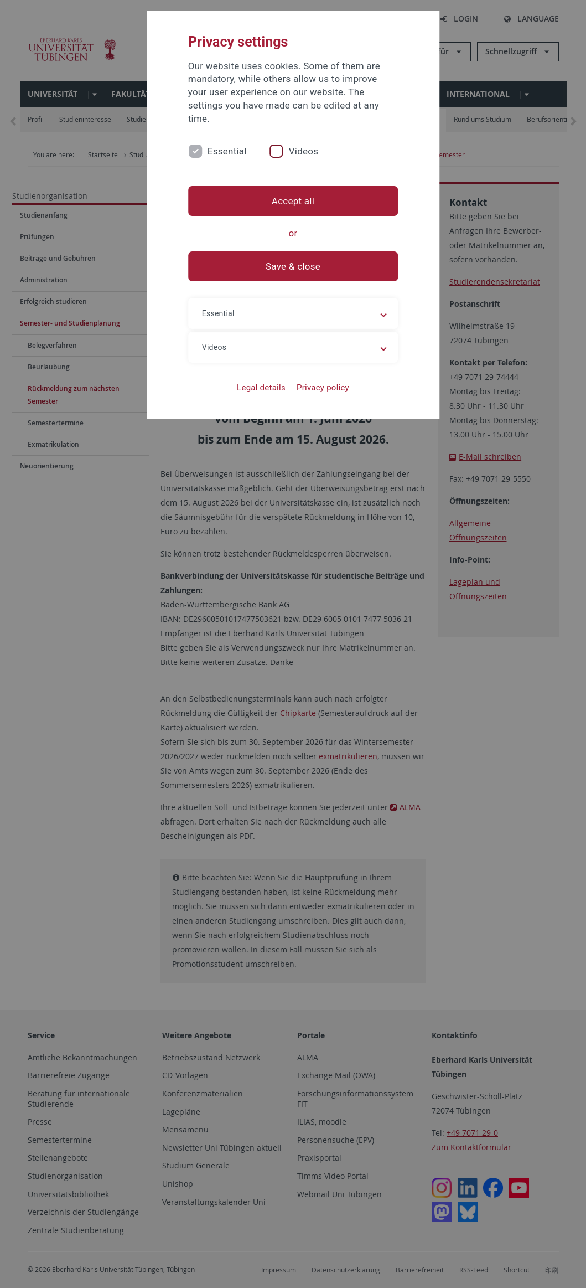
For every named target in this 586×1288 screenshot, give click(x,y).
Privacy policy (323, 388)
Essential (227, 151)
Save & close (293, 266)
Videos (304, 151)
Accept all (293, 201)
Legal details (261, 388)
